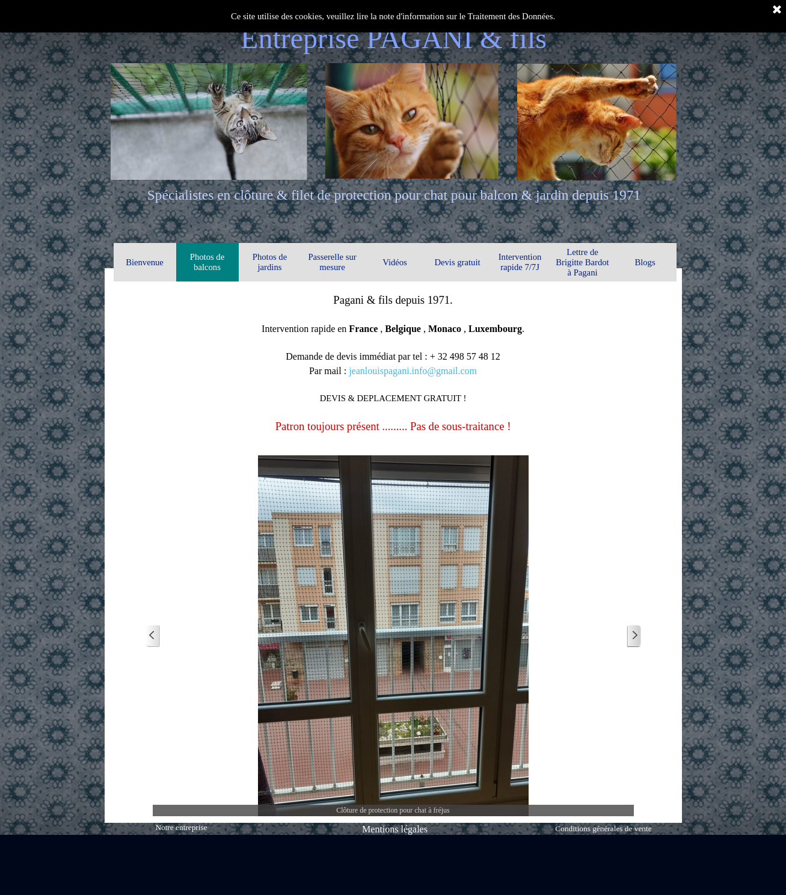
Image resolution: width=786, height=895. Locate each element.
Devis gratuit (457, 262)
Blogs (644, 262)
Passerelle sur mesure (332, 262)
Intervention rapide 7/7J (520, 262)
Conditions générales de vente (603, 828)
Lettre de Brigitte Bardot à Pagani (582, 262)
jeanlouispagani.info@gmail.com (413, 371)
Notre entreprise (181, 827)
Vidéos (394, 262)
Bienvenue (145, 262)
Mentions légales (395, 829)
